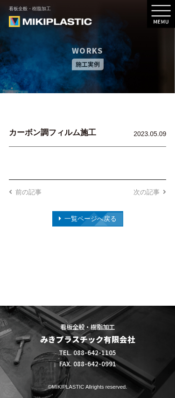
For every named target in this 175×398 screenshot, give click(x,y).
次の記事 (146, 192)
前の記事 (28, 192)
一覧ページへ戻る (90, 218)
